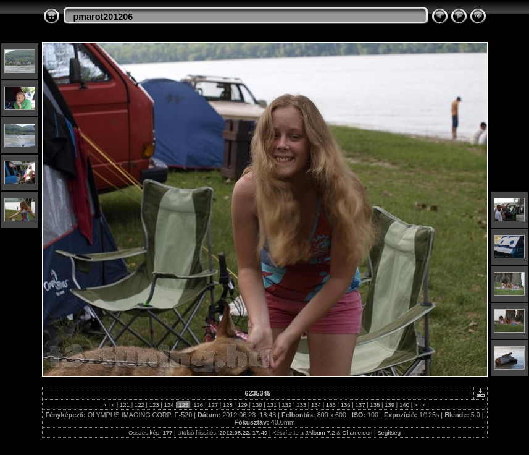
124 (168, 404)
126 (198, 404)
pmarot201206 (103, 17)
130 (257, 404)
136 (345, 404)
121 (124, 404)
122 (139, 404)
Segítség (389, 432)
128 (227, 404)
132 (286, 404)
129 (242, 404)
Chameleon (357, 432)
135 (330, 404)
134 (315, 404)
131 (271, 404)
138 (375, 404)
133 (300, 404)
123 (154, 404)
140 (404, 404)
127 (212, 404)
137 (360, 404)
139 (389, 404)
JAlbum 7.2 (320, 432)
